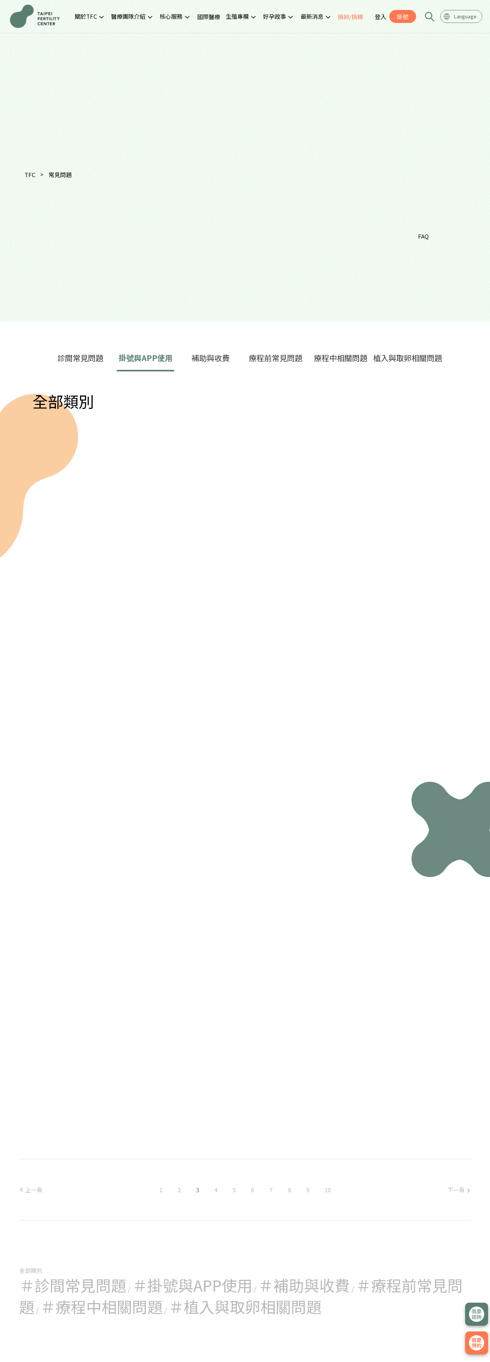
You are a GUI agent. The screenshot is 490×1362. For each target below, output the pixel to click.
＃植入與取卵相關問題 (245, 1306)
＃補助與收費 (304, 1285)
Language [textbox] (465, 16)
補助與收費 (210, 357)
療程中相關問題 (341, 357)
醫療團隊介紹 (128, 16)
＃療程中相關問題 (101, 1306)
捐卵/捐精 (350, 17)
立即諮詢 (476, 1314)
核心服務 (171, 16)
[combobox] (461, 16)
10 (328, 1190)
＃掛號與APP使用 (192, 1285)
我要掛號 (476, 1342)
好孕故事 (274, 16)
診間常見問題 (80, 357)
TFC (29, 175)
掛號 (402, 17)
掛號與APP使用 (146, 357)
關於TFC (86, 16)
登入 (380, 17)
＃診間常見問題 (72, 1285)
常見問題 (60, 175)
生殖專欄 (237, 16)
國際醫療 (208, 17)
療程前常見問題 (275, 357)
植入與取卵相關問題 (407, 357)
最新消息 (312, 16)
